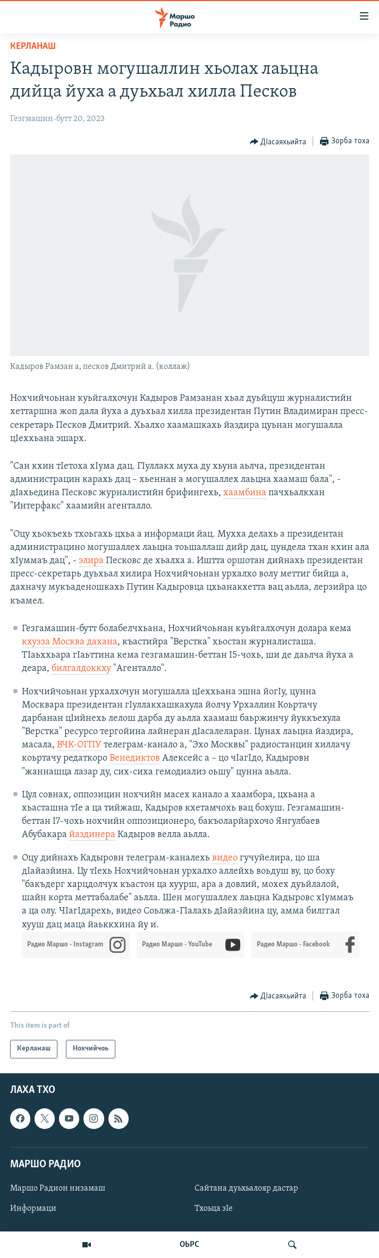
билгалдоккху (81, 669)
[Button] (278, 142)
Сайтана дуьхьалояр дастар (246, 1188)
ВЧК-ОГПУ (79, 745)
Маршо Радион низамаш (57, 1188)
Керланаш (33, 46)
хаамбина (244, 493)
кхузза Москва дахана (69, 642)
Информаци (33, 1208)
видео (225, 858)
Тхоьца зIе (214, 1208)
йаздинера (92, 835)
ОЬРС (189, 1244)
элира (91, 561)
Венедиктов (135, 758)
